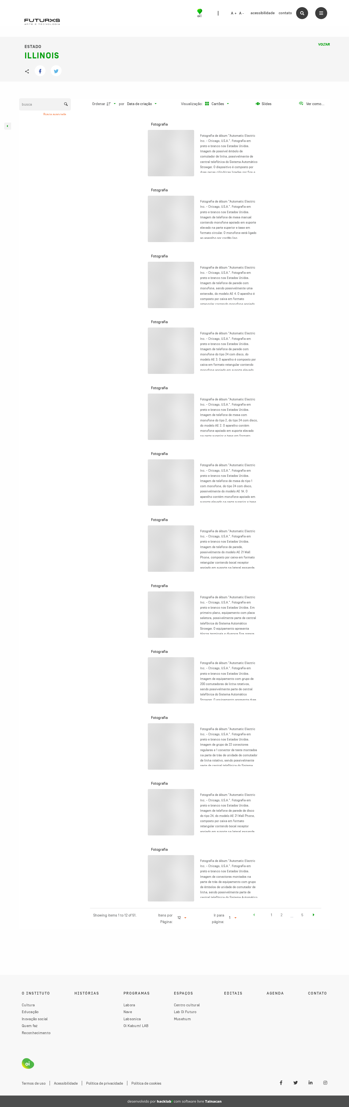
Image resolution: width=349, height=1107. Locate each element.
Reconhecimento (36, 1033)
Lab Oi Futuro (185, 1012)
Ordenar (98, 104)
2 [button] (281, 915)
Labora (129, 1005)
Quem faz (30, 1025)
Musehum (182, 1019)
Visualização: (192, 104)
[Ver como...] (311, 104)
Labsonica (132, 1019)
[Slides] (264, 104)
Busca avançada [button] (55, 114)
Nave (128, 1012)
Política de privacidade (104, 1083)
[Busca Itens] (45, 104)
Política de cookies (146, 1083)
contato (285, 13)
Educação (30, 1012)
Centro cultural (187, 1005)
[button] (254, 915)
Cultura (28, 1005)
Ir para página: (218, 918)
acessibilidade (263, 13)
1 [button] (271, 915)
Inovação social (35, 1019)
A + (234, 13)
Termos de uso (34, 1083)
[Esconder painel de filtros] (7, 126)
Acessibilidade (66, 1083)
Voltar (324, 44)
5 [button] (302, 915)
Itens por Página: (165, 918)
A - (241, 13)
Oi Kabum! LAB (136, 1025)
